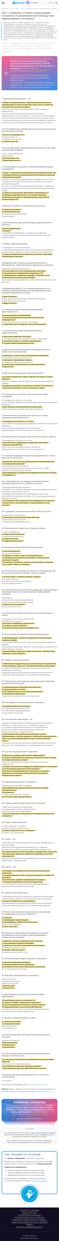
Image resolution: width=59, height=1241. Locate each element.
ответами (17, 49)
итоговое (5, 43)
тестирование (7, 51)
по (11, 49)
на (38, 49)
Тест (37, 43)
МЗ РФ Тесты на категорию (29, 1215)
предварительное (17, 43)
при (48, 46)
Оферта (29, 1225)
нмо (34, 49)
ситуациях (51, 43)
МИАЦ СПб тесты (29, 1213)
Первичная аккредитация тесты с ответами (29, 1222)
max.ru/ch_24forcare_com (38, 1085)
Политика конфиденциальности (29, 1227)
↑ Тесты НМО (29, 1129)
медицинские (45, 49)
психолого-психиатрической (21, 46)
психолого (6, 46)
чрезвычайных (29, 43)
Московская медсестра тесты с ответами (30, 1220)
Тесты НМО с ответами (29, 1210)
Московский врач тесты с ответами (29, 1217)
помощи (5, 49)
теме (42, 43)
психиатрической (39, 46)
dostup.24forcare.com (38, 71)
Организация (26, 49)
